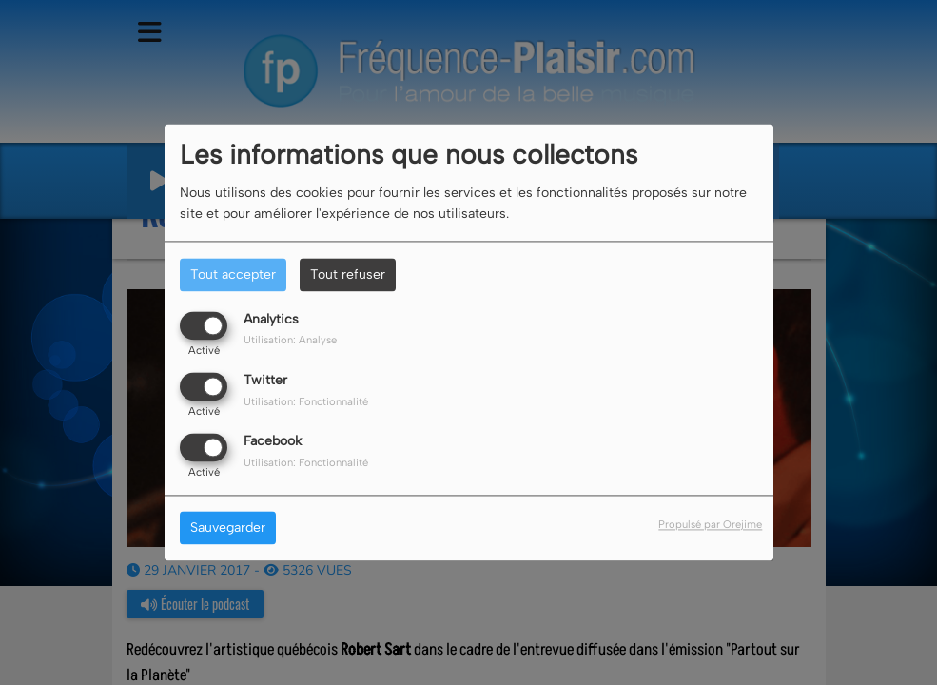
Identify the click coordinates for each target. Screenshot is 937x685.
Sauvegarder (227, 528)
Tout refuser (347, 274)
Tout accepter (233, 274)
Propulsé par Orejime (710, 525)
